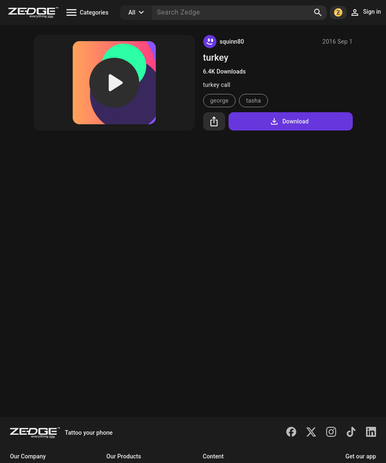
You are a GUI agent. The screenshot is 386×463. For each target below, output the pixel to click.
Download (289, 121)
